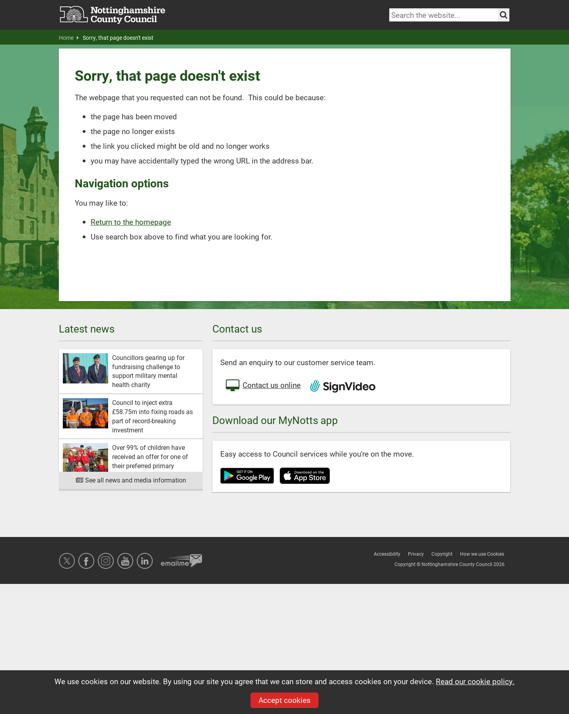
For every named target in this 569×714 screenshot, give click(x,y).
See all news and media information (131, 480)
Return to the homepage (131, 222)
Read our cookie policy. (475, 681)
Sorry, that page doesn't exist (118, 37)
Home (69, 37)
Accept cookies (284, 700)
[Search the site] (503, 14)
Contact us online (262, 385)
